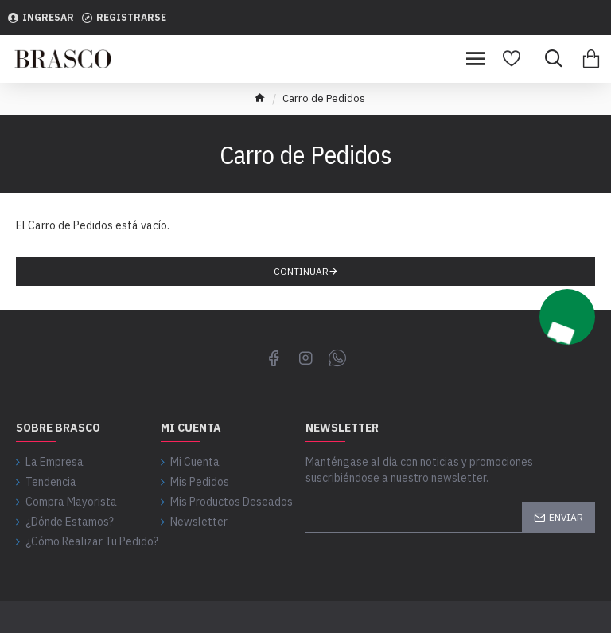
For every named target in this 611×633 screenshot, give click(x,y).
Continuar (301, 271)
